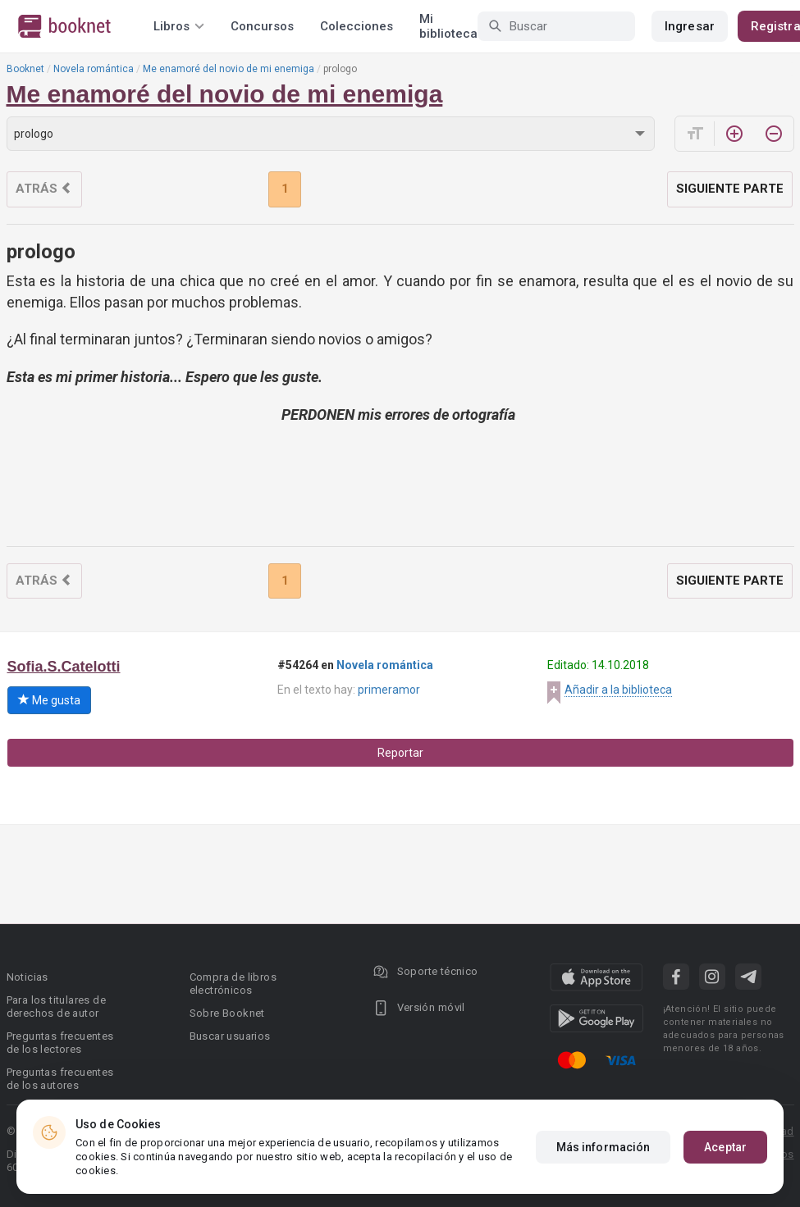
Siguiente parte (730, 188)
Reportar (400, 752)
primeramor (389, 689)
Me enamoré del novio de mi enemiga (228, 69)
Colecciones (356, 26)
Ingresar (690, 26)
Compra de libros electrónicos (233, 983)
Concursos (262, 26)
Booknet (25, 69)
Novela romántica (93, 69)
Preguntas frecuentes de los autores (60, 1078)
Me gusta (49, 700)
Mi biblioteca (448, 26)
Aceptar (725, 1147)
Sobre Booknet (227, 1013)
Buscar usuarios (230, 1036)
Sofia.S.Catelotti (64, 666)
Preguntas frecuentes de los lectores (60, 1042)
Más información (603, 1147)
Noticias (27, 977)
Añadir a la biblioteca (618, 689)
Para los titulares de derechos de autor (56, 1006)
